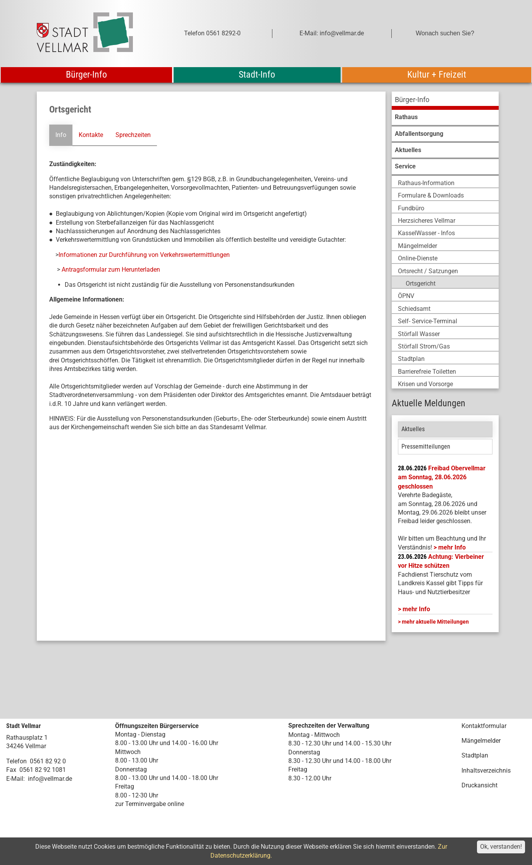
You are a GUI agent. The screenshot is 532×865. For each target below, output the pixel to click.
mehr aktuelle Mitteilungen (435, 622)
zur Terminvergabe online (149, 804)
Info (60, 135)
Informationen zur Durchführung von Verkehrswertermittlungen (144, 254)
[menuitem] (445, 101)
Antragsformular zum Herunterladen (111, 269)
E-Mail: (15, 778)
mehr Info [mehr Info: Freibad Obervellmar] (452, 547)
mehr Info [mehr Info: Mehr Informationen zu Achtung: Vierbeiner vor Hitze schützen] (416, 609)
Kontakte (91, 135)
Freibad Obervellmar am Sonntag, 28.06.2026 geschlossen (442, 477)
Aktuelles (413, 429)
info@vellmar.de (50, 778)
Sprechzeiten (133, 135)
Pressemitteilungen (425, 446)
